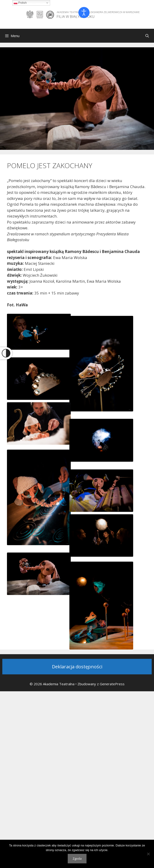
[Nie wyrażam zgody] (148, 854)
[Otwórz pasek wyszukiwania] (147, 36)
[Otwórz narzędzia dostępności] (84, 12)
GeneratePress (112, 684)
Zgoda (77, 858)
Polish (20, 3)
